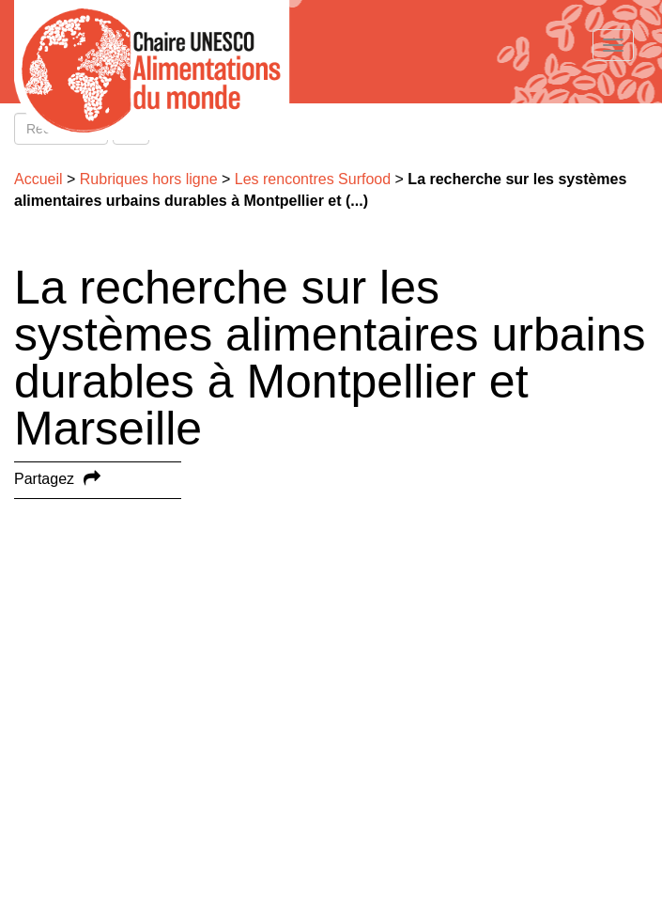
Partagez (44, 479)
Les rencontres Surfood (313, 179)
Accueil (38, 179)
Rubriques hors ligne (149, 179)
